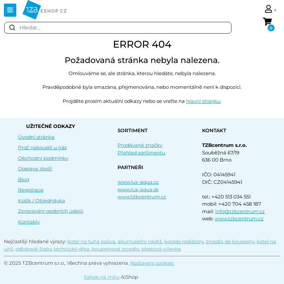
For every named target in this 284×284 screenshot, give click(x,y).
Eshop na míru (101, 277)
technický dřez (71, 249)
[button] (270, 9)
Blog (23, 179)
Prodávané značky (140, 145)
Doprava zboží (35, 169)
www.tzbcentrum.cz (142, 197)
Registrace (30, 190)
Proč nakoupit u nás (42, 147)
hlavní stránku (203, 101)
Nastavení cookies (152, 263)
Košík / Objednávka (41, 200)
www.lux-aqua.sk (138, 189)
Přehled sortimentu (141, 153)
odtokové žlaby (33, 249)
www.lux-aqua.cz (138, 182)
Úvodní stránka (36, 137)
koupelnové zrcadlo (115, 249)
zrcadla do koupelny (230, 241)
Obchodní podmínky (43, 158)
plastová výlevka (161, 249)
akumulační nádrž (140, 241)
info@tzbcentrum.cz (240, 211)
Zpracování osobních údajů (50, 211)
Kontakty (29, 222)
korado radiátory (183, 241)
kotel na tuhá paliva (91, 241)
